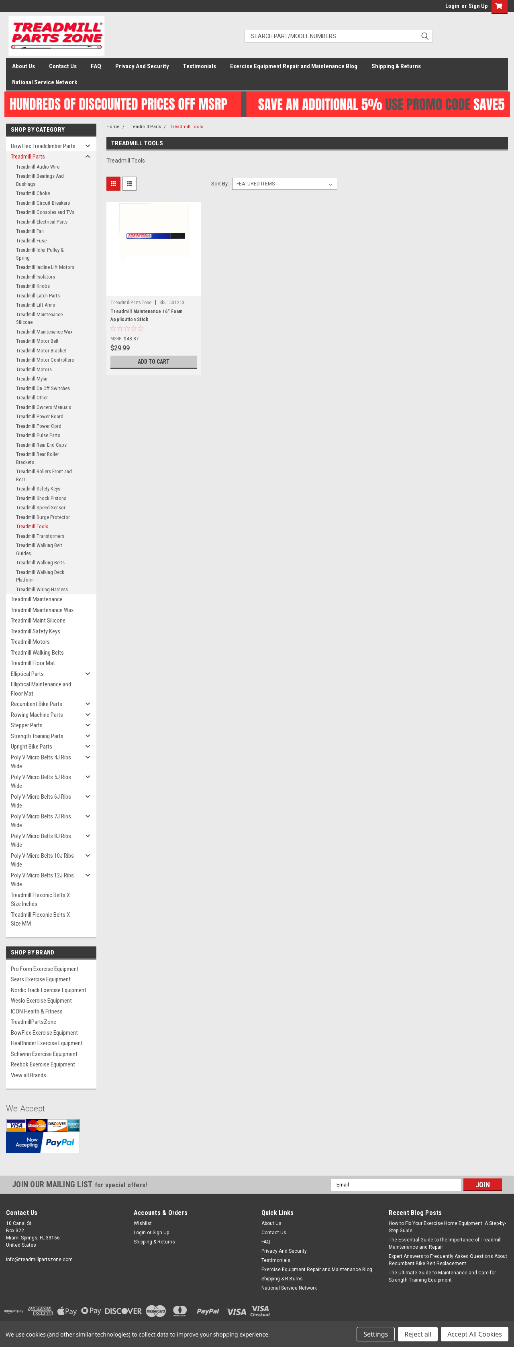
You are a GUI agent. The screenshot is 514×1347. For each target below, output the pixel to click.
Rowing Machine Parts (37, 714)
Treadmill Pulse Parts (38, 435)
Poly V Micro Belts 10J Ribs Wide (42, 860)
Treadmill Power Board (39, 416)
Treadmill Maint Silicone (38, 620)
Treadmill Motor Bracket (41, 351)
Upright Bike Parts (31, 746)
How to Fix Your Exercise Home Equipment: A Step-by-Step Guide (447, 1227)
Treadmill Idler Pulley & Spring (40, 254)
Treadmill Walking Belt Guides (39, 549)
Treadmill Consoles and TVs (45, 212)
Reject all (417, 1334)
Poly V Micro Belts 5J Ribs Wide (41, 781)
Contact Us (63, 66)
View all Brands (28, 1075)
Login (452, 6)
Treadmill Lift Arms (35, 305)
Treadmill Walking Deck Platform (40, 576)
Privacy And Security (142, 66)
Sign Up (478, 6)
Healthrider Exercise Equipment (47, 1043)
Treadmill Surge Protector (43, 517)
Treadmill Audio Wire (37, 167)
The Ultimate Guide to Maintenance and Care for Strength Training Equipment (442, 1276)
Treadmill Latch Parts (38, 296)
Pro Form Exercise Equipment (45, 969)
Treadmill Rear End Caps (41, 445)
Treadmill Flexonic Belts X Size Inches (40, 899)
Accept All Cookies (474, 1334)
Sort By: (220, 184)
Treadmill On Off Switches (43, 388)
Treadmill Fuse (31, 241)
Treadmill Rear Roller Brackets (37, 458)
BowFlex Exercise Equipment (44, 1032)
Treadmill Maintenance (37, 599)
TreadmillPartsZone (33, 1022)
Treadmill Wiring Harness (42, 589)
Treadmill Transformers (40, 536)
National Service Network (44, 82)
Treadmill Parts (28, 156)
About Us (23, 66)
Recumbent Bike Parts (36, 704)
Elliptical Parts (27, 674)
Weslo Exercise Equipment (41, 1000)
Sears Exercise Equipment (41, 979)
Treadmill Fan (30, 231)
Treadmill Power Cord (38, 426)
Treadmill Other (32, 398)
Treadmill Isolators (35, 277)
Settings (375, 1334)
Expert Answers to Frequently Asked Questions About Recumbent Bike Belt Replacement (448, 1259)
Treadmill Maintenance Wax (44, 332)
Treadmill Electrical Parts (41, 222)
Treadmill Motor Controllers (45, 360)
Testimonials (199, 66)
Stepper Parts (27, 725)
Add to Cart (153, 361)
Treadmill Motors (34, 369)
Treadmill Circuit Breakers (43, 203)
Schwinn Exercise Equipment (44, 1054)
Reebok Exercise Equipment (43, 1064)
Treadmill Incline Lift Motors (45, 267)
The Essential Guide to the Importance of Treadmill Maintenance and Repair (445, 1243)
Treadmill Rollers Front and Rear (44, 475)
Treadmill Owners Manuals (43, 407)
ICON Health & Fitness (37, 1011)
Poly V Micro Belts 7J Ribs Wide (41, 821)
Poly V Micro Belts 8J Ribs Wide (41, 840)
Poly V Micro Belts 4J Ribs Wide (41, 762)
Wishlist (143, 1223)
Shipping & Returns (396, 66)
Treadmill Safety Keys (38, 489)
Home (113, 126)
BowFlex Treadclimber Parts (43, 146)
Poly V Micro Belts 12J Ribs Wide (42, 880)
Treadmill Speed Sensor (40, 508)
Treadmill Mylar (32, 379)
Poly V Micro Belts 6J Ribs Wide (41, 801)
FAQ (96, 66)
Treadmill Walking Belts (40, 563)
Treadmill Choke (33, 193)
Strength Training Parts (37, 736)
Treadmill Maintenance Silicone (39, 318)
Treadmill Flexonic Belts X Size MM (40, 919)
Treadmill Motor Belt (37, 341)
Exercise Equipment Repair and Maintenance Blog (293, 66)
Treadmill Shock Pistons (41, 498)
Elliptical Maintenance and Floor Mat (41, 689)
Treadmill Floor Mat (33, 663)
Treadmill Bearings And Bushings (40, 180)
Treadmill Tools (32, 526)
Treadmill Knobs (33, 286)
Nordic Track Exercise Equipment (48, 990)
